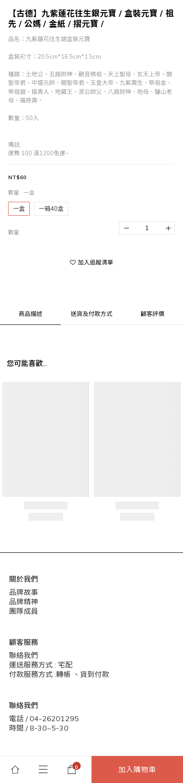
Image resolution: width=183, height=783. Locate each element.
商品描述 (30, 313)
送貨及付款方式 (91, 313)
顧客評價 (153, 313)
